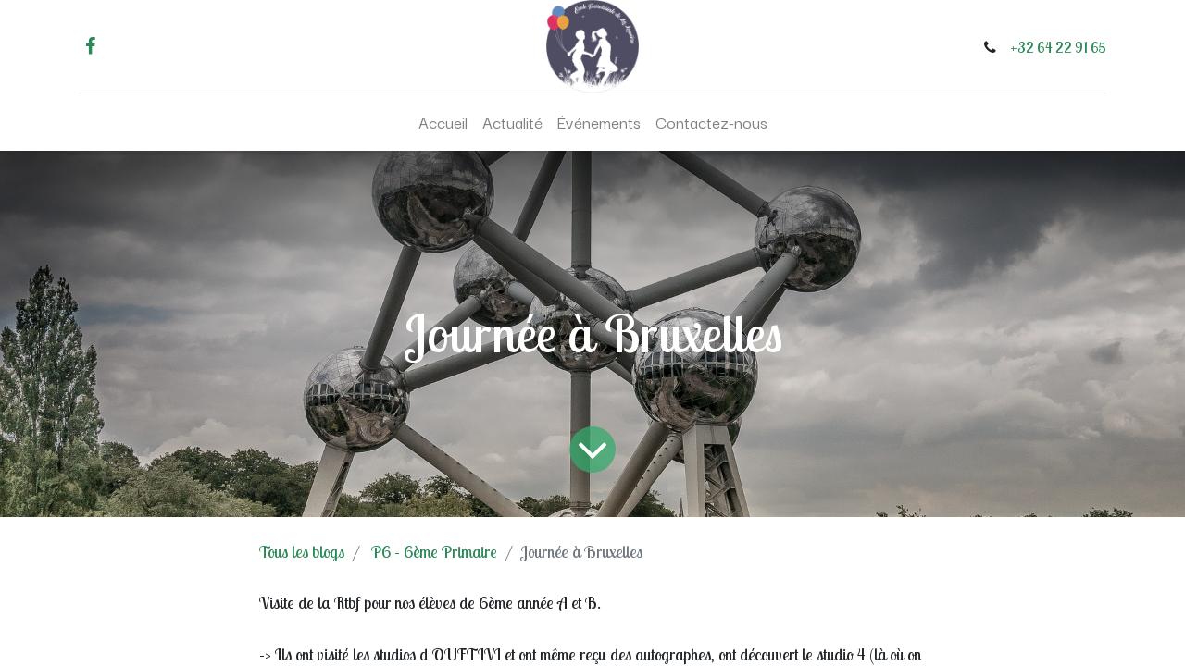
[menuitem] (443, 122)
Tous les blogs (301, 551)
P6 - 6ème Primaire (434, 551)
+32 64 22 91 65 (1058, 47)
